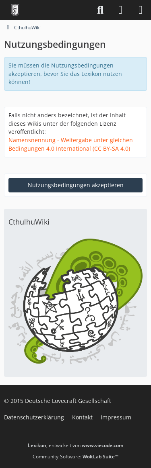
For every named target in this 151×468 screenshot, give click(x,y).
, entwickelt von (75, 445)
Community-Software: (75, 456)
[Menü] (140, 10)
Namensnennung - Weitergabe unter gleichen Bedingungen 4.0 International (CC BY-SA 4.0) (70, 144)
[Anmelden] (120, 10)
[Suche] (100, 10)
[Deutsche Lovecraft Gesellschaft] (15, 10)
